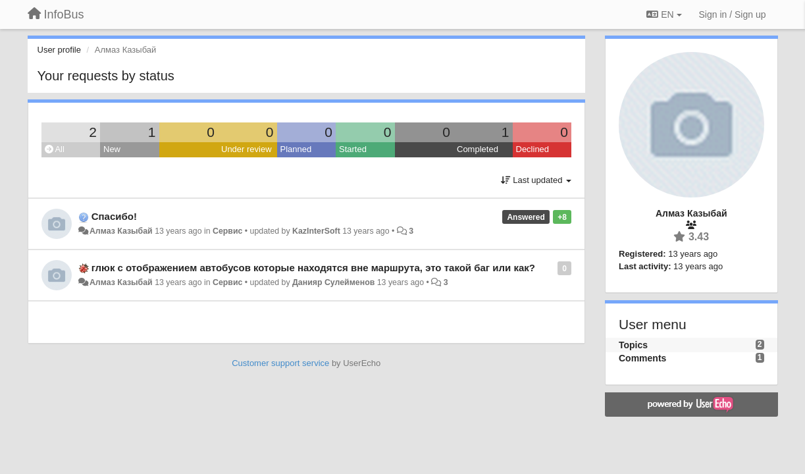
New (111, 149)
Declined (533, 149)
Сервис (227, 231)
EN (663, 14)
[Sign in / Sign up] (732, 14)
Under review (246, 149)
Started (353, 149)
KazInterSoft (316, 231)
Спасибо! (114, 216)
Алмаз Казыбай (121, 231)
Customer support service (280, 363)
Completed (477, 149)
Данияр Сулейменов (333, 282)
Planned (296, 149)
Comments (642, 358)
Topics (633, 345)
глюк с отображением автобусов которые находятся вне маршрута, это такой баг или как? (313, 267)
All (55, 149)
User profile (59, 50)
